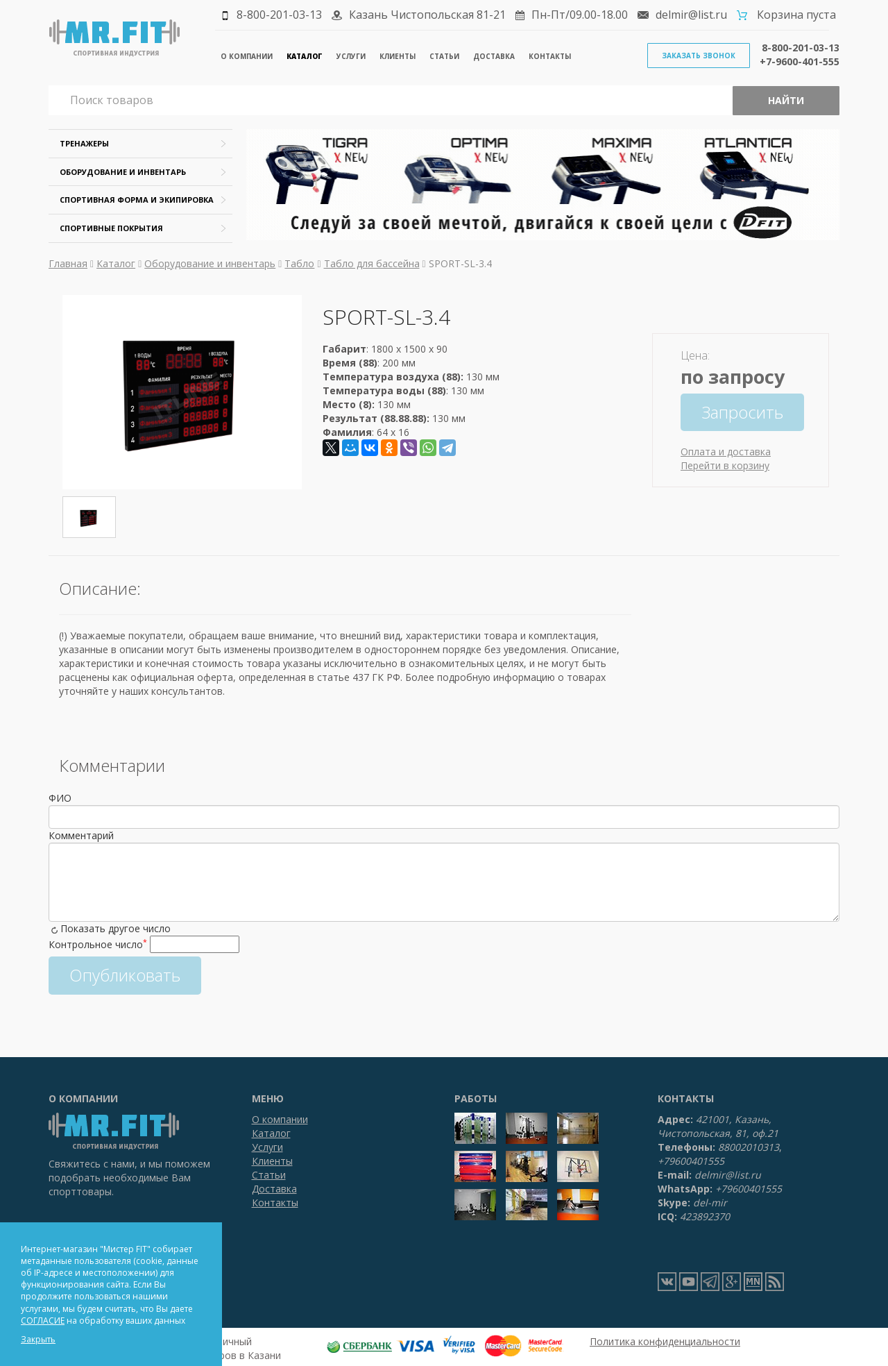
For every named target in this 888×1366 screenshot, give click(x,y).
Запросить (742, 411)
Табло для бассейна (372, 263)
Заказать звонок (698, 55)
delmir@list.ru (691, 14)
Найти (786, 100)
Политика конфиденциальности (665, 1341)
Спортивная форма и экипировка (137, 199)
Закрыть (38, 1339)
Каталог (305, 56)
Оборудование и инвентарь (123, 172)
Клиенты (397, 56)
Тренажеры (84, 143)
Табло (299, 263)
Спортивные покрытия (111, 228)
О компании (247, 56)
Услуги (351, 56)
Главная (68, 263)
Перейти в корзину (725, 465)
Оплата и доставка (726, 451)
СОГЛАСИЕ (43, 1320)
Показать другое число (115, 928)
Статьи (444, 56)
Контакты (550, 56)
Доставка (494, 56)
